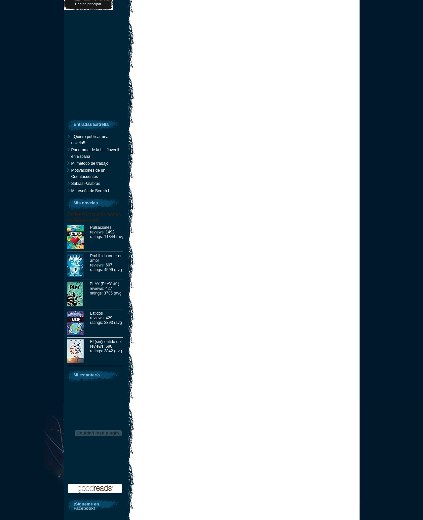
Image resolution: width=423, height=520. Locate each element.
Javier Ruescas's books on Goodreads (94, 217)
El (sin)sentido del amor (111, 341)
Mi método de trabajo (90, 163)
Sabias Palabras (85, 183)
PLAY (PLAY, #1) (104, 284)
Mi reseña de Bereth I (90, 191)
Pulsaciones (101, 227)
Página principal (88, 4)
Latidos (96, 313)
